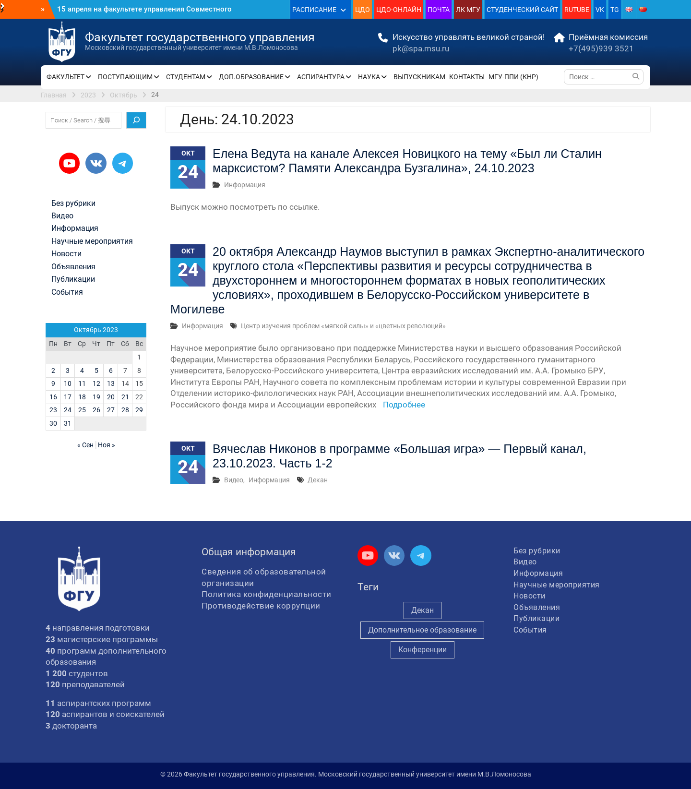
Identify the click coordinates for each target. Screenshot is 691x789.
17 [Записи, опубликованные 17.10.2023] (67, 397)
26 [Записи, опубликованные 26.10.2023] (96, 410)
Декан (318, 480)
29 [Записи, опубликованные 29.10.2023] (139, 410)
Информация (244, 185)
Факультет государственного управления (200, 37)
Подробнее (404, 404)
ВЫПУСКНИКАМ (419, 77)
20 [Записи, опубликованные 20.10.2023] (111, 397)
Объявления (73, 267)
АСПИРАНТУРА (321, 77)
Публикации (73, 279)
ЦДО (362, 9)
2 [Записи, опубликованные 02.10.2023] (53, 370)
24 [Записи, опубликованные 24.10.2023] (67, 410)
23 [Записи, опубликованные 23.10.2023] (53, 410)
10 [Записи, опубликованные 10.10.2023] (67, 383)
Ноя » (106, 445)
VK (600, 9)
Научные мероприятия (92, 241)
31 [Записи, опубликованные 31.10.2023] (67, 423)
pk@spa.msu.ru (421, 48)
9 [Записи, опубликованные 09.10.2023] (53, 383)
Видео (233, 480)
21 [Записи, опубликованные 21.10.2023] (125, 397)
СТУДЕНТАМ (185, 77)
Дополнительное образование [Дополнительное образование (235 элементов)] (422, 629)
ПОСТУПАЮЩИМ (125, 77)
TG (614, 9)
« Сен (85, 445)
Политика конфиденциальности (267, 594)
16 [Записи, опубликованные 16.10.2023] (53, 397)
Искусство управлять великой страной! (469, 37)
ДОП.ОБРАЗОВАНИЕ (251, 77)
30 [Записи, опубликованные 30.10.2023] (53, 423)
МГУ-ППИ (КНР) (513, 77)
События (67, 292)
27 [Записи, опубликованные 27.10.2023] (111, 410)
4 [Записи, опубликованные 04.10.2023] (82, 370)
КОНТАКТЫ (467, 77)
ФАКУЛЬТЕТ (65, 77)
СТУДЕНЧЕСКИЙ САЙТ (522, 9)
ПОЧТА (439, 9)
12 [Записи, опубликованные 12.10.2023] (96, 383)
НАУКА (369, 77)
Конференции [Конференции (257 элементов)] (422, 649)
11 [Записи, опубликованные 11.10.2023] (82, 383)
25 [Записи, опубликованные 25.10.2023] (82, 410)
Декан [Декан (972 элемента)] (422, 610)
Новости (66, 254)
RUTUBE (576, 9)
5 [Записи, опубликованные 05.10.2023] (96, 370)
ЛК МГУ (468, 9)
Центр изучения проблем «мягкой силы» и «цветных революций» (343, 326)
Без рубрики (73, 203)
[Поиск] (136, 120)
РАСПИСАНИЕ (314, 9)
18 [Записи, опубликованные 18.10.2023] (82, 397)
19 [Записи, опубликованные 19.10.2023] (96, 397)
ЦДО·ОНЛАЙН (398, 9)
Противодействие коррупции (261, 605)
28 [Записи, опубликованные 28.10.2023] (125, 410)
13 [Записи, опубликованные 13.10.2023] (111, 383)
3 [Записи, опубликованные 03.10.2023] (68, 370)
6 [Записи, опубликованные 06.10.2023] (111, 370)
